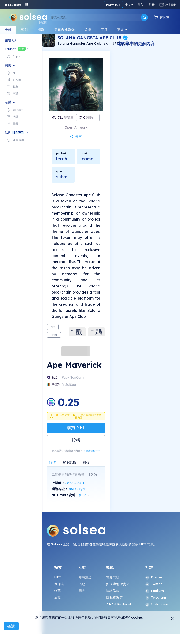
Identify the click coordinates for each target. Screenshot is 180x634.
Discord (154, 577)
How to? (113, 4)
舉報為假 (96, 332)
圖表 (82, 591)
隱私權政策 (114, 597)
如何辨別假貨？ (92, 450)
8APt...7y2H (78, 489)
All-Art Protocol (118, 604)
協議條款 (113, 591)
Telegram (155, 597)
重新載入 (76, 332)
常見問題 (113, 577)
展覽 (57, 597)
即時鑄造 (85, 577)
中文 (128, 4)
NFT (57, 577)
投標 (76, 440)
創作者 (59, 584)
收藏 (57, 591)
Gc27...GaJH (74, 483)
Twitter (153, 584)
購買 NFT (76, 427)
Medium (154, 591)
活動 (82, 584)
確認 (11, 626)
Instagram (156, 604)
